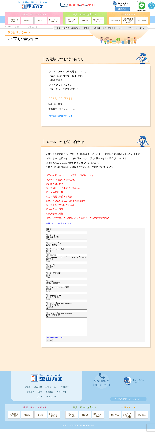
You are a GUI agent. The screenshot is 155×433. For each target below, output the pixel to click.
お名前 (48, 229)
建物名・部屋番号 (53, 283)
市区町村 (49, 267)
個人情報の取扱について (56, 341)
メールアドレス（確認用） (52, 306)
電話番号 (49, 289)
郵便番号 (49, 251)
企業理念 (66, 28)
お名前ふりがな (52, 237)
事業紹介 (111, 28)
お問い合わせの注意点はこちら (61, 223)
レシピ (40, 20)
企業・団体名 (51, 245)
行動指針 (87, 28)
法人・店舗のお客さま (85, 14)
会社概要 (97, 28)
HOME (8, 27)
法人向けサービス (71, 20)
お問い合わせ (141, 20)
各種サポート (128, 14)
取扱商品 (27, 20)
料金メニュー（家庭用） (53, 20)
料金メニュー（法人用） (98, 20)
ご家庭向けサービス (14, 20)
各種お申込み (115, 20)
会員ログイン (122, 9)
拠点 (104, 28)
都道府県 (49, 259)
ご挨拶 (57, 28)
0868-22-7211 (66, 98)
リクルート (121, 28)
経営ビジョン (76, 28)
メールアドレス (52, 297)
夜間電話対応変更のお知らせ (62, 115)
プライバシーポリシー (137, 28)
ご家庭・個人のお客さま (34, 14)
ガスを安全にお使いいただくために (128, 20)
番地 (48, 275)
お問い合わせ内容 (53, 315)
